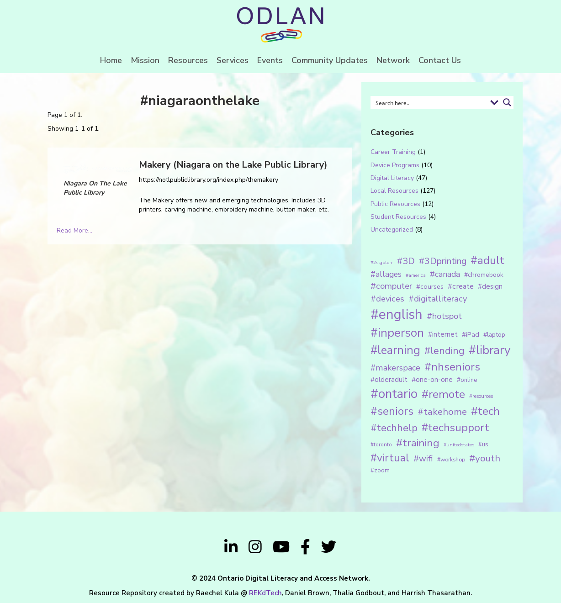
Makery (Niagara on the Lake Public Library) (233, 165)
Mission (145, 60)
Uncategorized (391, 229)
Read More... (74, 230)
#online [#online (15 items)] (467, 380)
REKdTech (265, 593)
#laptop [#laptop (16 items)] (494, 334)
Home (111, 60)
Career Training (393, 152)
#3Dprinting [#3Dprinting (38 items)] (442, 261)
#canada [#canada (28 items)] (445, 274)
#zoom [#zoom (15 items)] (380, 470)
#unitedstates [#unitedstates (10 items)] (459, 444)
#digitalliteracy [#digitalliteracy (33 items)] (437, 298)
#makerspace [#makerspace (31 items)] (395, 367)
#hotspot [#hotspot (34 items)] (444, 316)
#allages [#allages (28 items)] (386, 274)
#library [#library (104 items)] (489, 350)
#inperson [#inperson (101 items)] (397, 333)
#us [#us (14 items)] (483, 444)
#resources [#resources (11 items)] (481, 396)
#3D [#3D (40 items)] (406, 261)
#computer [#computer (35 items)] (391, 286)
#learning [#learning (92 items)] (395, 350)
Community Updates (329, 60)
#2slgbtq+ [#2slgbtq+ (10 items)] (381, 262)
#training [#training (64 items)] (417, 443)
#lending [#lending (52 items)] (444, 351)
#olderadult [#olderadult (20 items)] (389, 379)
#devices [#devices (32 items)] (387, 298)
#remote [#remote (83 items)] (443, 394)
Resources (188, 60)
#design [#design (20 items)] (490, 286)
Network (393, 60)
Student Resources (398, 216)
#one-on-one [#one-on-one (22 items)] (432, 380)
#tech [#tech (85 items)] (485, 411)
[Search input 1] (430, 102)
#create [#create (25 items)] (461, 286)
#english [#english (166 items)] (396, 314)
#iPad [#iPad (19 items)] (470, 334)
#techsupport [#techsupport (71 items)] (455, 427)
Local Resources (394, 190)
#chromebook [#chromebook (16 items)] (483, 274)
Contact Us (439, 60)
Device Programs (394, 165)
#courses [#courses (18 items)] (430, 286)
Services (233, 60)
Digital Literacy (392, 178)
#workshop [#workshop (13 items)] (451, 459)
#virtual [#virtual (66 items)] (389, 458)
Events (270, 60)
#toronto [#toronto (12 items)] (381, 444)
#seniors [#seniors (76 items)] (391, 411)
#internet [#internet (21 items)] (443, 334)
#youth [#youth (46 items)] (484, 458)
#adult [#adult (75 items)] (487, 260)
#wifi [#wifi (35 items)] (423, 459)
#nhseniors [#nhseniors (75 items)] (452, 367)
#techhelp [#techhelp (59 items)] (394, 428)
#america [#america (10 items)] (416, 275)
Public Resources (395, 204)
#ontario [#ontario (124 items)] (394, 393)
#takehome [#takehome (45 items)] (442, 411)
